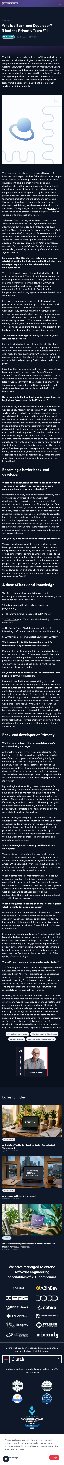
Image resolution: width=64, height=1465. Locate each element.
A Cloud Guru (11, 619)
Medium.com (11, 605)
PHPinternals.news (14, 613)
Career (52, 208)
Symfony (19, 878)
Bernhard (53, 344)
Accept (54, 1457)
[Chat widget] (6, 1459)
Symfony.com (11, 636)
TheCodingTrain (13, 628)
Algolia (29, 1001)
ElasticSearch (9, 970)
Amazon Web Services (13, 863)
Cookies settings (11, 1457)
